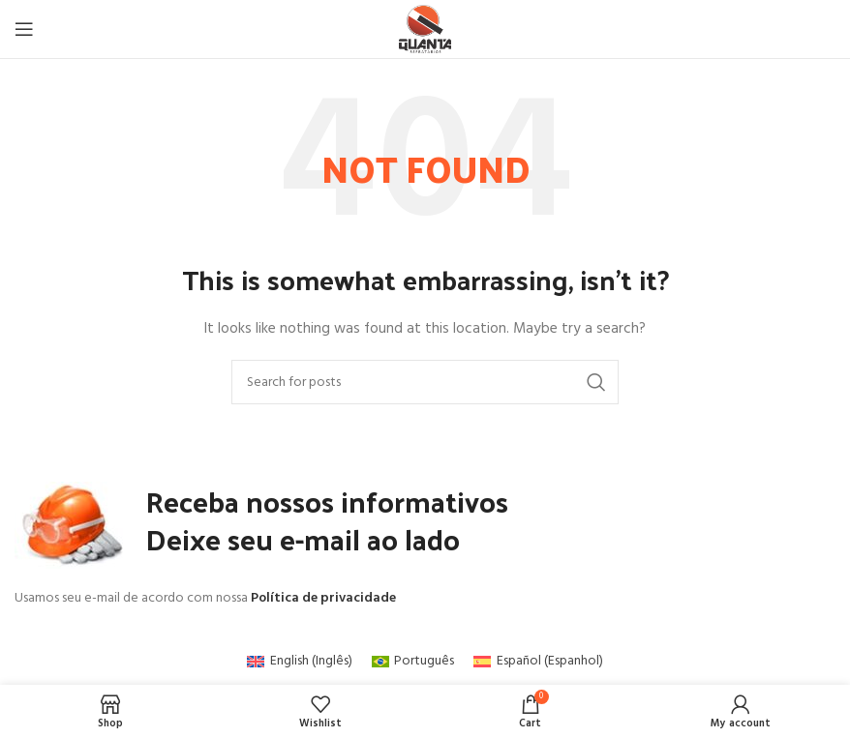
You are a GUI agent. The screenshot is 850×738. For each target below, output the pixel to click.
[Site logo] (425, 29)
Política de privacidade (323, 598)
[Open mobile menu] (24, 29)
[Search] (425, 382)
